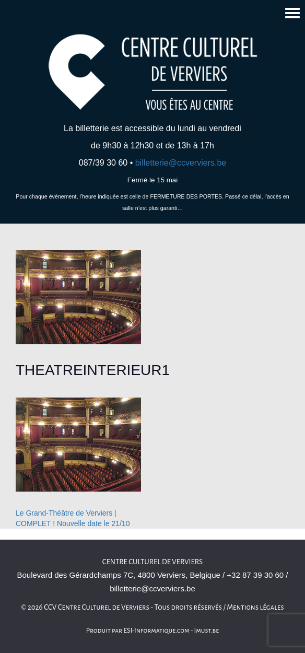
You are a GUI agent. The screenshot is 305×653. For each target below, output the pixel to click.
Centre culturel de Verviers (152, 562)
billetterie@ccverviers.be (181, 162)
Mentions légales (255, 607)
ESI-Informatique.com (156, 630)
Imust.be (206, 630)
